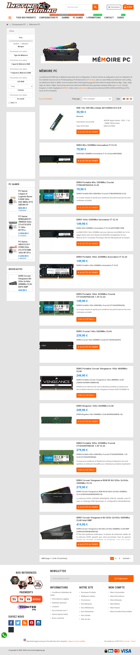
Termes (133, 641)
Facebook (11, 623)
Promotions (85, 600)
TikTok (11, 629)
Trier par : (76, 99)
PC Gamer (91, 80)
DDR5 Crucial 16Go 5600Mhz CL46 (94, 331)
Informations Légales (60, 599)
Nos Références (87, 608)
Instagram (38, 623)
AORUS (65, 88)
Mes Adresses (116, 600)
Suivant (127, 558)
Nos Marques (86, 604)
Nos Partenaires (87, 611)
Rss (24, 623)
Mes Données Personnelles (121, 611)
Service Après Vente (60, 614)
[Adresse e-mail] (79, 578)
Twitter (18, 623)
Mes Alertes (115, 604)
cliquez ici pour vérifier (76, 641)
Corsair (118, 85)
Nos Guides (85, 615)
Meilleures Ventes (88, 596)
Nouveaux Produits (88, 592)
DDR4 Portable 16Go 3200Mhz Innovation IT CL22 (101, 257)
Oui (14, 103)
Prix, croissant (89, 99)
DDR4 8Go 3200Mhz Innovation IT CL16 (96, 145)
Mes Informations (117, 596)
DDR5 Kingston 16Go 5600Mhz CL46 (95, 406)
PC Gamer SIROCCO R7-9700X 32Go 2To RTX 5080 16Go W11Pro (24, 247)
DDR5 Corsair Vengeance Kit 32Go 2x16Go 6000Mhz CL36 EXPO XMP (25, 281)
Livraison (55, 607)
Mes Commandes (117, 592)
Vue (118, 99)
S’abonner (121, 578)
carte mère (82, 88)
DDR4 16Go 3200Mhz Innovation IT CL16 (97, 219)
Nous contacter (58, 618)
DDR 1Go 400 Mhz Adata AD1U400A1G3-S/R (98, 108)
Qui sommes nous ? (60, 610)
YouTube (31, 623)
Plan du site (85, 619)
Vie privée (126, 641)
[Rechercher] (82, 7)
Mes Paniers (115, 608)
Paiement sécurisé (59, 603)
